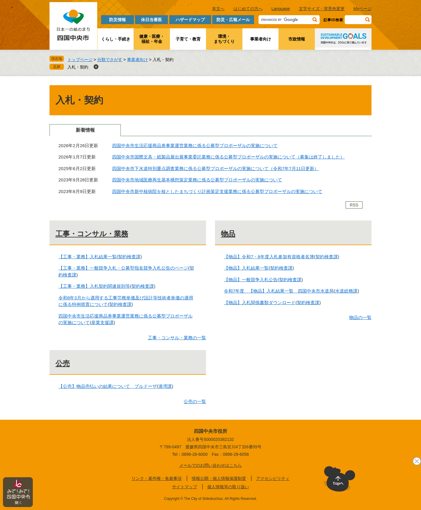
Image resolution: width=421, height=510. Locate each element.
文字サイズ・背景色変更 (322, 8)
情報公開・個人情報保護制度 (219, 478)
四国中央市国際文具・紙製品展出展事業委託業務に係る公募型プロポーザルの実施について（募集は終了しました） (228, 156)
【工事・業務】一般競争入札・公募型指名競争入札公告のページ (123, 267)
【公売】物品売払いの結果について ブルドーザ (107, 386)
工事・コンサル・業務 (91, 234)
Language (280, 8)
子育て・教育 (188, 39)
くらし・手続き (115, 39)
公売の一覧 (195, 401)
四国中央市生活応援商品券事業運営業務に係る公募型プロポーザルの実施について (195, 145)
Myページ (362, 8)
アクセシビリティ (273, 478)
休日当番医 (151, 19)
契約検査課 (129, 256)
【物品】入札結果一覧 (246, 267)
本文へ (218, 8)
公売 (62, 363)
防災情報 (117, 19)
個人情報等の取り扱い (228, 486)
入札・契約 (77, 67)
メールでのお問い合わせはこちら (210, 465)
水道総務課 (346, 290)
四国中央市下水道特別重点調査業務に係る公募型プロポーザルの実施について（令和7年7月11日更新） (215, 168)
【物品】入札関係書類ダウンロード (259, 302)
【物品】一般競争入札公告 (251, 279)
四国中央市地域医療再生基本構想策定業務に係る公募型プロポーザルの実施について (197, 179)
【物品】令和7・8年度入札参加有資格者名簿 (269, 256)
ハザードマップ (190, 19)
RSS (354, 205)
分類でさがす (109, 59)
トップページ (79, 59)
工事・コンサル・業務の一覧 (177, 337)
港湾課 (165, 386)
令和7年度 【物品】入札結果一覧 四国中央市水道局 (279, 290)
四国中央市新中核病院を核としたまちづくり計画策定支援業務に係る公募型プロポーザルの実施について (217, 191)
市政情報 (296, 39)
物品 (228, 234)
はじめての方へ (248, 8)
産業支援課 (102, 322)
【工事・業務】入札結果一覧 (87, 256)
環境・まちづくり (224, 39)
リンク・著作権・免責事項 (156, 478)
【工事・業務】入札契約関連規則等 (94, 286)
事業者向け (260, 39)
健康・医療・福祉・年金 (151, 39)
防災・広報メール (233, 19)
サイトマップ (184, 486)
